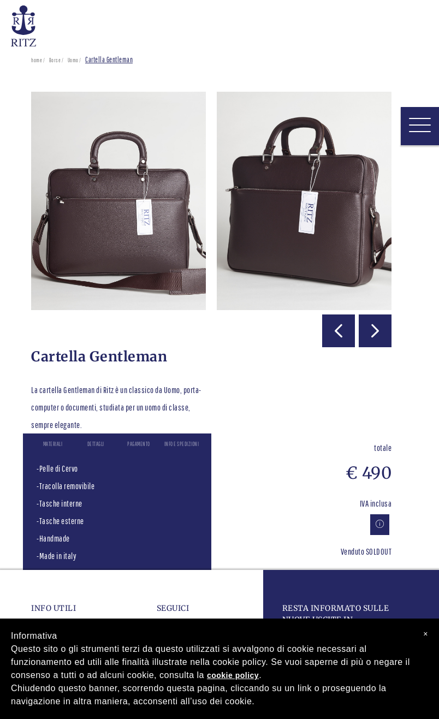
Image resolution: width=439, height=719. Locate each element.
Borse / (56, 60)
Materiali (53, 444)
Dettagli (95, 444)
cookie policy (233, 675)
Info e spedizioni (181, 444)
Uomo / (74, 60)
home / (38, 60)
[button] (338, 330)
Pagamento (138, 444)
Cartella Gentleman (109, 60)
